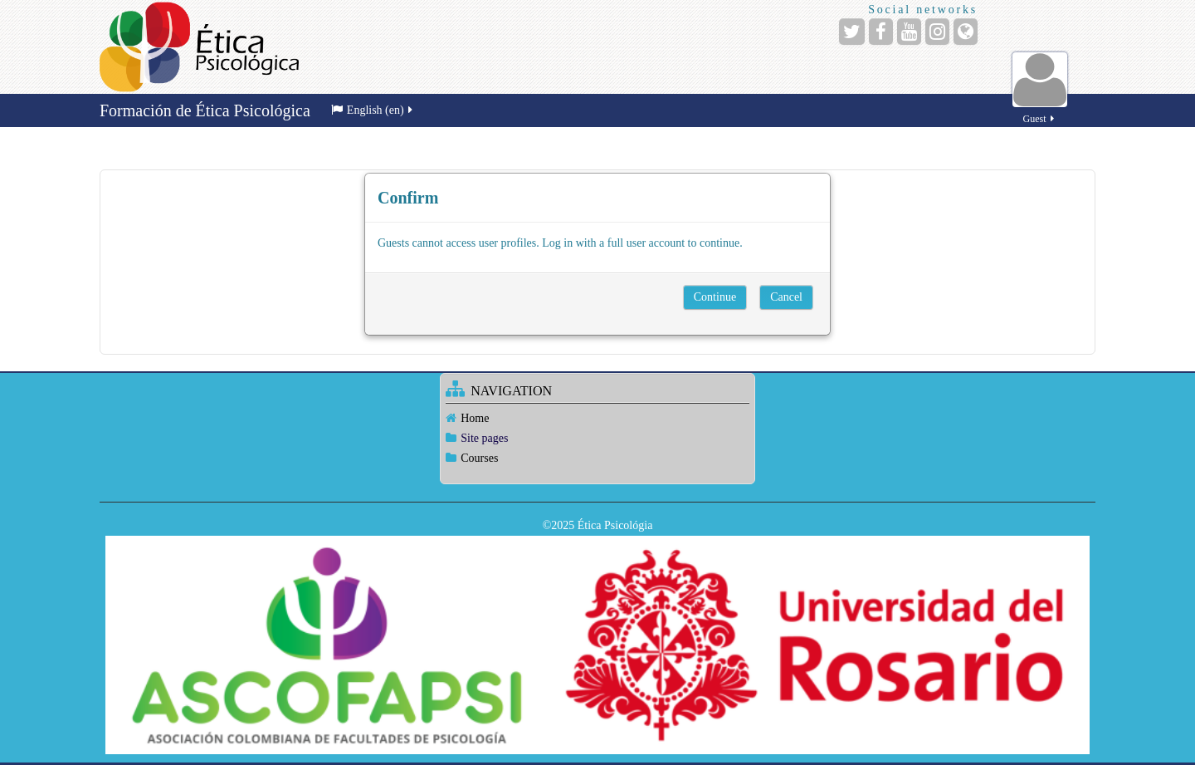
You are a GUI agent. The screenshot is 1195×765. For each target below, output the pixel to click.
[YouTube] (909, 31)
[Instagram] (937, 31)
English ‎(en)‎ (373, 110)
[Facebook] (881, 31)
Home (475, 418)
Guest (1039, 109)
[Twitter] (852, 31)
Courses (479, 458)
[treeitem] (597, 418)
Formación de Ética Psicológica (205, 110)
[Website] (966, 31)
